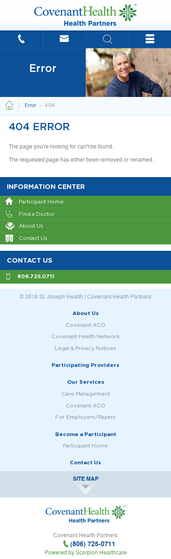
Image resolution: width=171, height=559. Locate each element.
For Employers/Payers (85, 417)
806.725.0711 (35, 276)
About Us (24, 226)
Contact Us (26, 238)
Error (31, 105)
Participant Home (34, 202)
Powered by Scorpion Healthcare (86, 552)
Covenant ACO (85, 325)
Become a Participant (85, 434)
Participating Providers (85, 365)
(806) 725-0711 (92, 544)
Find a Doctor (30, 214)
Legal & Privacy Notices (85, 348)
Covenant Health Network (86, 336)
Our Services (85, 382)
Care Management (86, 393)
